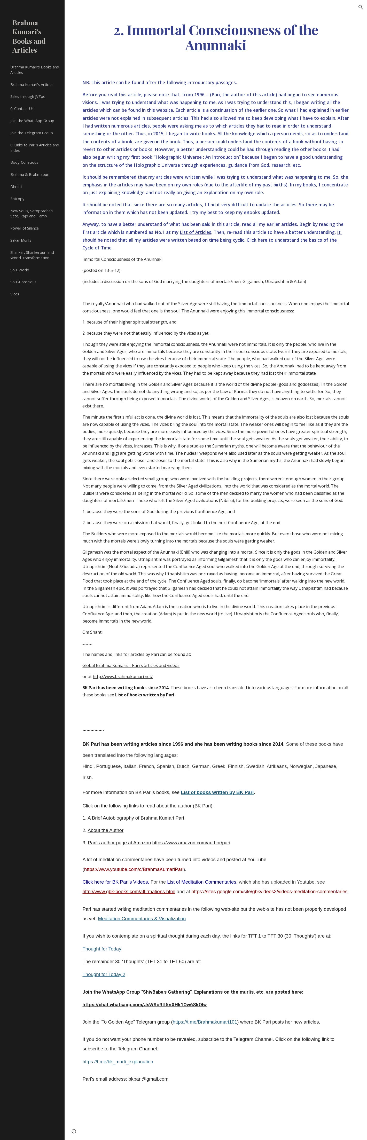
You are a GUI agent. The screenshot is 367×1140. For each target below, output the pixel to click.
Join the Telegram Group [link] (31, 132)
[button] (361, 7)
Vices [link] (14, 293)
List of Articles (195, 232)
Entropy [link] (17, 198)
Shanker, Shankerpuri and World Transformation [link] (32, 255)
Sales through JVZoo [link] (27, 96)
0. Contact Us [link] (22, 108)
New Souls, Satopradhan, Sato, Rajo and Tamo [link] (32, 213)
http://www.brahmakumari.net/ (123, 676)
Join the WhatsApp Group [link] (32, 120)
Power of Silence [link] (24, 228)
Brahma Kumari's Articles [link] (31, 84)
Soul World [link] (19, 269)
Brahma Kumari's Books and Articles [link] (34, 69)
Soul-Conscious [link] (23, 281)
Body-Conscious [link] (24, 162)
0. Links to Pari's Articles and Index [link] (34, 147)
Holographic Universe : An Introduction (197, 157)
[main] (215, 37)
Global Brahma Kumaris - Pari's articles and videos (130, 665)
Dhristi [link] (16, 186)
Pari (155, 654)
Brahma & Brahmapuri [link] (29, 174)
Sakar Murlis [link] (20, 240)
